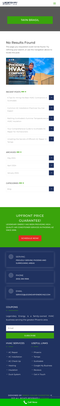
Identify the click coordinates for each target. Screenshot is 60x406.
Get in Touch (39, 374)
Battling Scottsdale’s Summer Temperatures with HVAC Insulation (28, 119)
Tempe (37, 357)
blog (9, 189)
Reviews (37, 370)
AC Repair (13, 352)
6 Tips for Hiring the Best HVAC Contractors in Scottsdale (27, 99)
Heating (12, 365)
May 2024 (11, 158)
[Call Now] (30, 402)
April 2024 (11, 165)
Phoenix (37, 352)
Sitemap (44, 398)
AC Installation (15, 357)
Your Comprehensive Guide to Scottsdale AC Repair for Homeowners (26, 130)
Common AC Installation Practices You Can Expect (26, 109)
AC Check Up (15, 361)
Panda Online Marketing (36, 395)
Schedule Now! (30, 238)
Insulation (13, 370)
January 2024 (13, 173)
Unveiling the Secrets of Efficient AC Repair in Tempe (27, 140)
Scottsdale (38, 361)
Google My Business (43, 365)
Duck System (15, 374)
